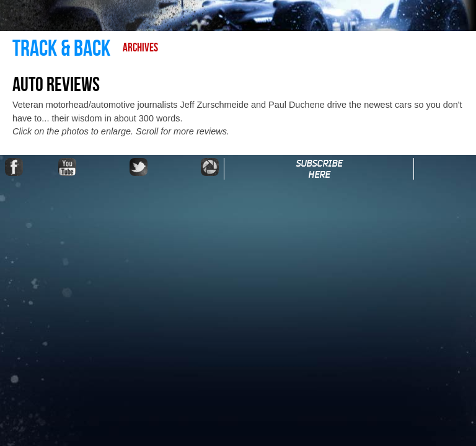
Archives (140, 48)
